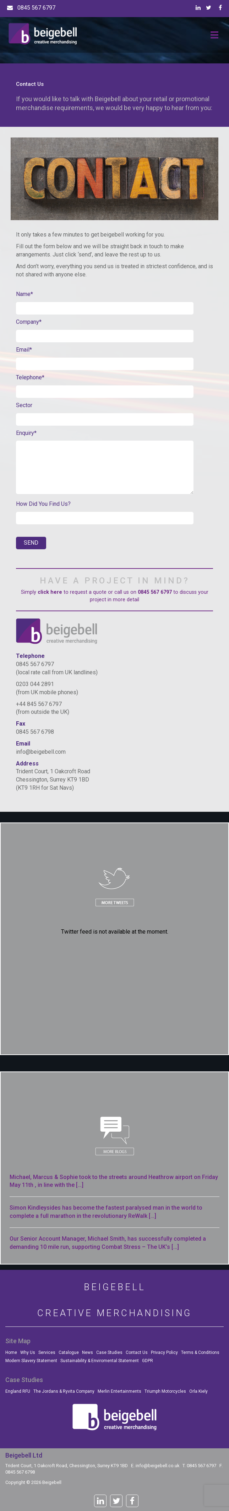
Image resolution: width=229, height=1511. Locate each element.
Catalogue (69, 1352)
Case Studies (109, 1352)
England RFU (17, 1391)
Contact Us (137, 1352)
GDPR (147, 1360)
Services (46, 1352)
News (87, 1352)
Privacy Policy (164, 1352)
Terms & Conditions (200, 1352)
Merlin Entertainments (119, 1391)
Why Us (27, 1352)
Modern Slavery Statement (31, 1360)
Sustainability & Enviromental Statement (99, 1360)
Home (11, 1352)
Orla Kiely (198, 1391)
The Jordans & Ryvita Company (63, 1391)
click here (50, 592)
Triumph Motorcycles (165, 1391)
